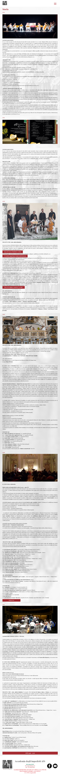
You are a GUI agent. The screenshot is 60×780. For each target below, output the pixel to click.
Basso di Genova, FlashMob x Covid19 (12, 251)
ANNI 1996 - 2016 (30, 753)
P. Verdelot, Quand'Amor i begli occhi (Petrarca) (15, 256)
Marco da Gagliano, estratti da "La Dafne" (13, 287)
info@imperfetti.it (30, 764)
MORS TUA (11, 600)
